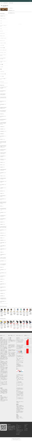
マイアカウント (26, 424)
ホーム (17, 424)
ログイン (25, 427)
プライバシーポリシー (19, 431)
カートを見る (26, 428)
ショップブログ (18, 432)
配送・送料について (18, 427)
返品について (18, 428)
